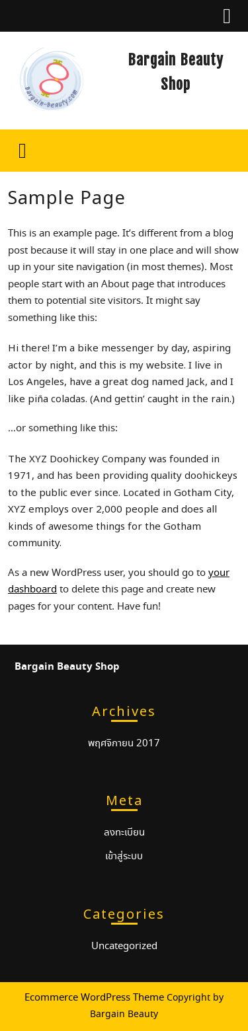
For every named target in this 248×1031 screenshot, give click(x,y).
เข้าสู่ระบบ (124, 856)
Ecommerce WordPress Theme (94, 998)
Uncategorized (124, 946)
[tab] (227, 16)
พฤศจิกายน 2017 (124, 743)
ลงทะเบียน (124, 833)
